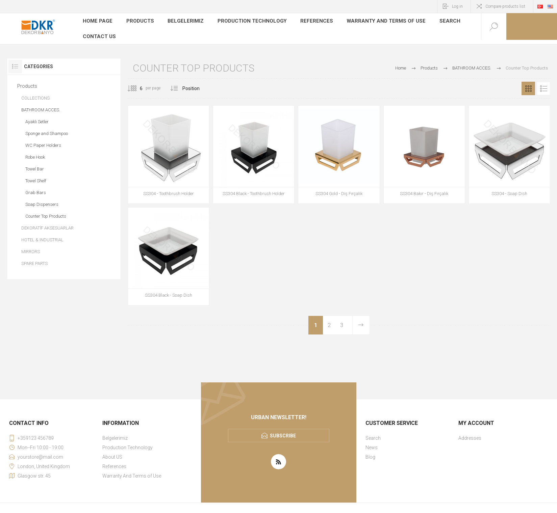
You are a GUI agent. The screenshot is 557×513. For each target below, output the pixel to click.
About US (112, 452)
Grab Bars (35, 188)
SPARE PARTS (34, 259)
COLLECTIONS (35, 93)
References (308, 21)
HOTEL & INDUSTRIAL (42, 235)
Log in (457, 6)
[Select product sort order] (196, 84)
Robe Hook (35, 152)
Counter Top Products (45, 211)
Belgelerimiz (183, 21)
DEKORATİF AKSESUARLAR (47, 223)
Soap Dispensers (41, 199)
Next (361, 320)
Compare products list (505, 6)
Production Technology (247, 21)
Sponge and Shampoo (46, 129)
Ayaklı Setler (37, 117)
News (371, 443)
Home (400, 63)
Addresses (469, 433)
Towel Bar (34, 164)
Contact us (98, 31)
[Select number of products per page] (136, 84)
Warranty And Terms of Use (373, 21)
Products (138, 21)
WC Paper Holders (43, 140)
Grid (528, 84)
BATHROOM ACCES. (40, 105)
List (543, 84)
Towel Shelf (35, 176)
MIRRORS (30, 247)
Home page (96, 21)
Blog (370, 452)
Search (433, 21)
